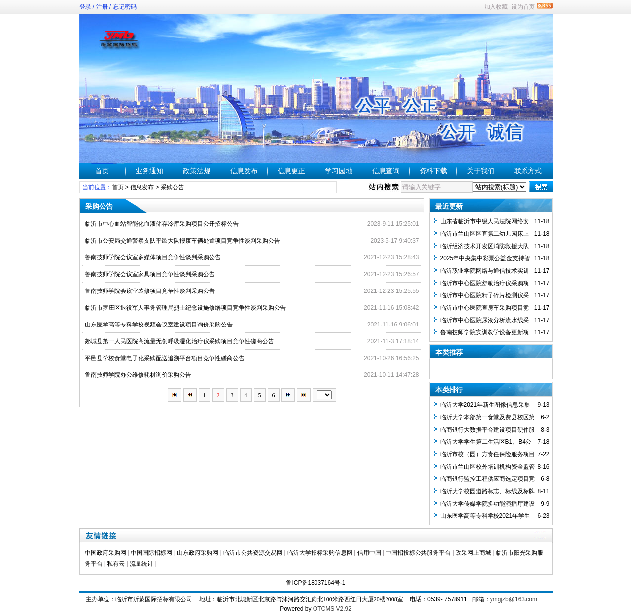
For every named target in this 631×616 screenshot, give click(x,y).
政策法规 (196, 171)
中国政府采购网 (105, 552)
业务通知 (149, 171)
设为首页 (523, 6)
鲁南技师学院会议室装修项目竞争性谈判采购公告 (150, 291)
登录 (85, 6)
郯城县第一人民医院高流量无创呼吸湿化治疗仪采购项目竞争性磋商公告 (179, 341)
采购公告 (172, 187)
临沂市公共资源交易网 (252, 552)
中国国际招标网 (151, 552)
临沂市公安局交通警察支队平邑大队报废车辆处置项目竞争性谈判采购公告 (182, 240)
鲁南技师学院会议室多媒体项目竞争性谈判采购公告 (153, 257)
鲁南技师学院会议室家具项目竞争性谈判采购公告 (150, 274)
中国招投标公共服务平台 (418, 552)
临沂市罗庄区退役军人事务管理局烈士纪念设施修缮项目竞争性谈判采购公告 (185, 307)
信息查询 (386, 171)
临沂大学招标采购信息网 (319, 552)
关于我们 (480, 171)
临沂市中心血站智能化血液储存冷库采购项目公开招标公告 (162, 223)
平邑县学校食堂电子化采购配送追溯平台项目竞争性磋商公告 (165, 358)
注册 (102, 6)
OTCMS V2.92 (332, 608)
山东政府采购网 (197, 552)
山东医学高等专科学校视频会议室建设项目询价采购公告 (159, 324)
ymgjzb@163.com (513, 599)
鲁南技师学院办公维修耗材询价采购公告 (138, 374)
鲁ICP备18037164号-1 (315, 583)
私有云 (116, 563)
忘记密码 (125, 6)
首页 (102, 171)
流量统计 (141, 563)
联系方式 (528, 171)
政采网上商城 (473, 552)
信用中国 (369, 552)
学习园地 (338, 171)
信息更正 (291, 171)
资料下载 (433, 171)
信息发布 (244, 171)
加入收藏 (496, 6)
